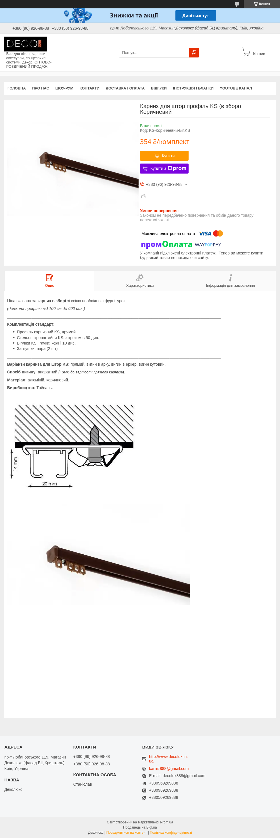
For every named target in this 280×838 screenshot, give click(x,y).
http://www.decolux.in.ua (168, 758)
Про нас (40, 88)
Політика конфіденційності (171, 833)
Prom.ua (166, 822)
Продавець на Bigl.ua (140, 827)
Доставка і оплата (125, 88)
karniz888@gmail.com (169, 769)
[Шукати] (194, 52)
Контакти (90, 88)
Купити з (168, 168)
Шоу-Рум (64, 88)
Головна (16, 88)
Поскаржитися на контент (126, 833)
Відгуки (159, 88)
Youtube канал (236, 88)
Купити (168, 156)
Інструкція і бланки (193, 88)
